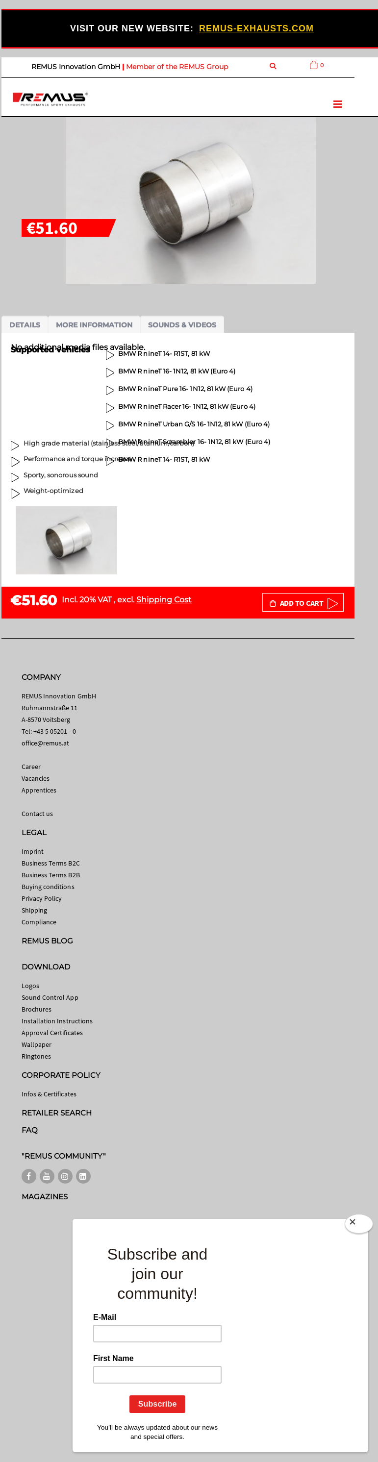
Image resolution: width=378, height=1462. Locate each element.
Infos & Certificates (49, 1094)
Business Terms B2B (51, 874)
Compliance (39, 921)
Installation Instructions (57, 1020)
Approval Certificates (52, 1032)
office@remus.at (46, 743)
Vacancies (36, 778)
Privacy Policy (42, 898)
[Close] (359, 1222)
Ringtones (36, 1056)
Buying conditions (48, 886)
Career (31, 766)
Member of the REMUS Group (177, 66)
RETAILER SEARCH (57, 1112)
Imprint (33, 851)
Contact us (37, 813)
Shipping (35, 910)
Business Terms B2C (51, 863)
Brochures (37, 1009)
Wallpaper (37, 1044)
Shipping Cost (164, 599)
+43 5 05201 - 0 (54, 731)
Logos (30, 985)
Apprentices (39, 790)
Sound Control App (50, 997)
